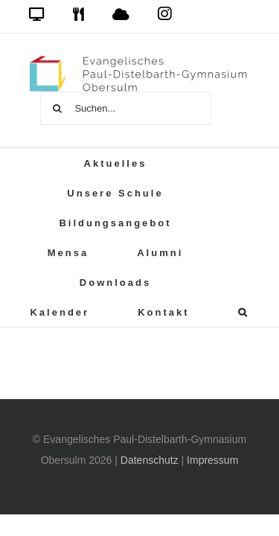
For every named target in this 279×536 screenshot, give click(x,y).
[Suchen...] (125, 108)
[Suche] (57, 108)
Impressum (212, 460)
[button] (243, 312)
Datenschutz (150, 460)
